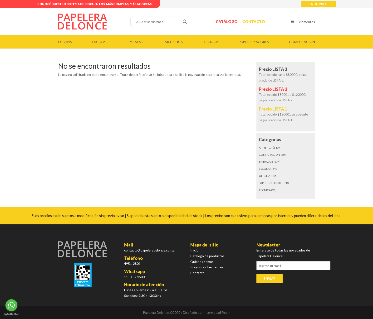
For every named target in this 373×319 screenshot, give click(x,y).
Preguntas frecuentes (206, 267)
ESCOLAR (100, 42)
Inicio (194, 250)
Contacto (253, 21)
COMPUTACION (302, 42)
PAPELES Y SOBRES (254, 42)
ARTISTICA (174, 42)
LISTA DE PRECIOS (318, 4)
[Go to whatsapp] (11, 305)
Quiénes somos (202, 262)
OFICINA (65, 42)
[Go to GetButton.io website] (11, 314)
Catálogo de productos (207, 256)
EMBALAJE (136, 42)
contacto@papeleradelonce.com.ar (150, 250)
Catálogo (227, 21)
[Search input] (158, 21)
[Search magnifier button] (185, 21)
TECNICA (210, 42)
